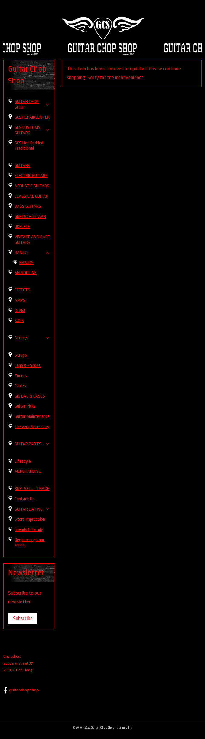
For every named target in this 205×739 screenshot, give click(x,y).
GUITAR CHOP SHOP (32, 104)
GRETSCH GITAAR (30, 216)
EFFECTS (22, 290)
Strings (32, 338)
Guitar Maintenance (32, 416)
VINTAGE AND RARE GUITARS (32, 239)
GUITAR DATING (32, 509)
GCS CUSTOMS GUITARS (32, 130)
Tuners (21, 375)
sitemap (122, 728)
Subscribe (23, 618)
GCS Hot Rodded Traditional (29, 145)
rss (130, 728)
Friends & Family (29, 529)
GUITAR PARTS (32, 444)
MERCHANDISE (28, 471)
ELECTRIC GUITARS (31, 175)
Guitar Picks (25, 406)
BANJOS (32, 252)
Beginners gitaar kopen (29, 542)
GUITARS (22, 165)
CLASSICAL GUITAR (31, 196)
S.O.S (19, 320)
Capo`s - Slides (28, 365)
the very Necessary (32, 426)
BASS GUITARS (28, 206)
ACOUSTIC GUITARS (32, 186)
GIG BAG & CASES (30, 396)
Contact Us (24, 499)
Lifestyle (23, 461)
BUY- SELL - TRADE (32, 488)
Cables (20, 385)
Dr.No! (20, 310)
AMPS (20, 300)
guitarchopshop (21, 690)
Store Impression (30, 519)
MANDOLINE (26, 272)
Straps (21, 355)
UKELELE (22, 226)
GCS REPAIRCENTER (32, 117)
